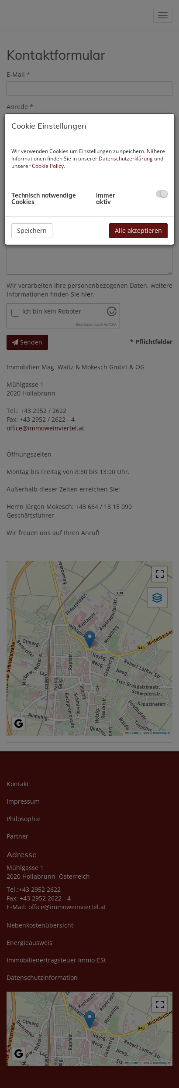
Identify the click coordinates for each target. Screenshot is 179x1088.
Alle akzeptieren (138, 230)
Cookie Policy (48, 166)
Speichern (32, 230)
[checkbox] (162, 194)
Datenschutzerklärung (126, 158)
